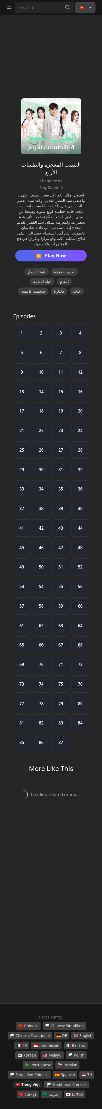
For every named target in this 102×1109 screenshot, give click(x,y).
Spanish (65, 1074)
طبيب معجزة (64, 271)
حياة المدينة (42, 281)
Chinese (28, 1026)
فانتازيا (59, 291)
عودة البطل (36, 271)
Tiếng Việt (28, 1084)
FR (22, 1045)
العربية (51, 1094)
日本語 (74, 1094)
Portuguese (38, 1065)
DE (61, 1035)
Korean (26, 1055)
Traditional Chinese (66, 1084)
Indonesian (46, 1045)
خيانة (77, 291)
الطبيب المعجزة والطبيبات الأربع (51, 168)
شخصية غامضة (33, 291)
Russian (67, 1065)
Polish (76, 1055)
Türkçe (27, 1094)
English (82, 1035)
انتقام (64, 281)
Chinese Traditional (30, 1035)
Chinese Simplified (64, 1026)
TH (87, 1074)
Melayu (52, 1055)
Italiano (75, 1045)
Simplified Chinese (29, 1074)
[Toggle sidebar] (9, 7)
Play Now (51, 255)
